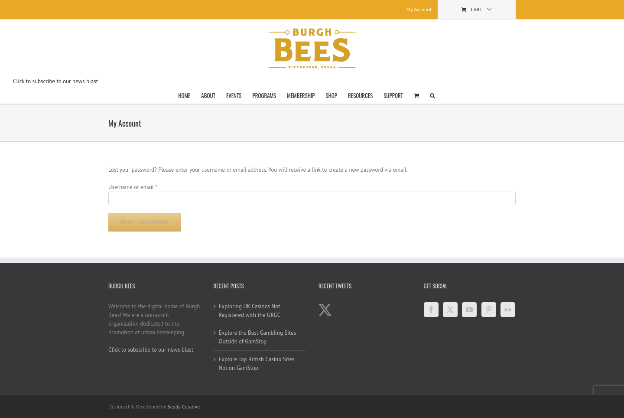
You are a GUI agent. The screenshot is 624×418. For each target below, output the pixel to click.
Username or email (132, 187)
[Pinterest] (488, 309)
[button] (432, 95)
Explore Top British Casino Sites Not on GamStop (257, 364)
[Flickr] (507, 309)
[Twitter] (450, 309)
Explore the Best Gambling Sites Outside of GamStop (257, 337)
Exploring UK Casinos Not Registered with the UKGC (250, 311)
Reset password (145, 222)
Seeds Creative (183, 406)
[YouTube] (469, 309)
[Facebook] (431, 309)
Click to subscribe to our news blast (55, 81)
